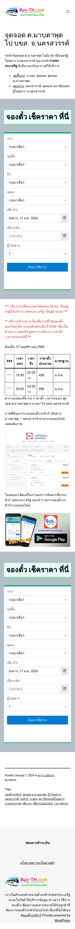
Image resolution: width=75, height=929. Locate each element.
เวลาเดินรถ (61, 803)
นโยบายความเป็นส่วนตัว (37, 863)
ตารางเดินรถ (46, 775)
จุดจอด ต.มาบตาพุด (34, 794)
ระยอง (33, 799)
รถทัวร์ (24, 799)
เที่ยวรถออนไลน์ (43, 803)
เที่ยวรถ (27, 803)
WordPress (62, 920)
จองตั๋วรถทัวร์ (13, 794)
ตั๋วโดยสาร (54, 794)
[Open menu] (67, 11)
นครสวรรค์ (12, 799)
